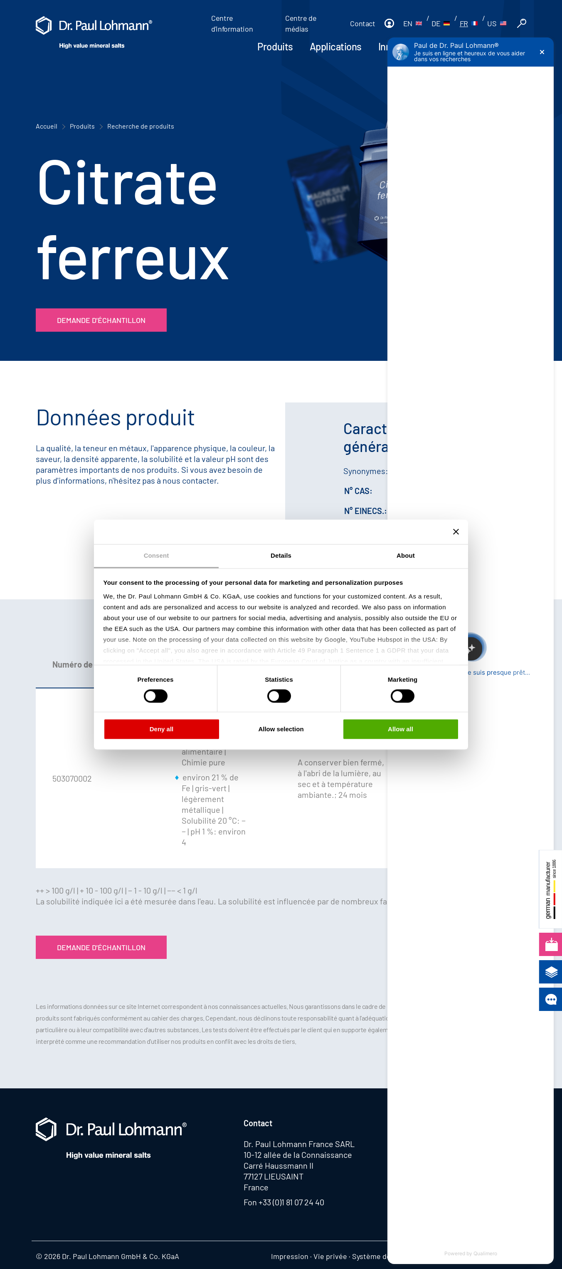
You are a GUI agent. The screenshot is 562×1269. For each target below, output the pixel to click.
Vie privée (330, 1256)
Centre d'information (232, 23)
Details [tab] (281, 555)
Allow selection (280, 729)
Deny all (162, 729)
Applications (336, 46)
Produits (275, 46)
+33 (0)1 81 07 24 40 (291, 1202)
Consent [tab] (156, 555)
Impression (289, 1256)
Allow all (400, 729)
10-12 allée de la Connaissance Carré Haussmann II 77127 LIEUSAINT (298, 1165)
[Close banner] (456, 531)
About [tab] (406, 555)
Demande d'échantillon (101, 320)
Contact (362, 23)
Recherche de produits (140, 126)
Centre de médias (301, 23)
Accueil (46, 126)
